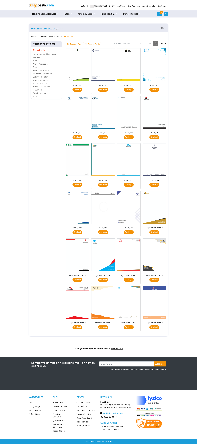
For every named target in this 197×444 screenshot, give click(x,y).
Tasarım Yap (74, 44)
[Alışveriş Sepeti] (159, 14)
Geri (162, 28)
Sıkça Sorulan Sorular (86, 411)
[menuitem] (45, 13)
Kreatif (35, 61)
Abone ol (159, 364)
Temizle (163, 43)
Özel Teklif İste (83, 422)
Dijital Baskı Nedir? (84, 418)
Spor (35, 67)
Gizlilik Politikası (59, 411)
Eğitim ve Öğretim (40, 77)
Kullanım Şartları (60, 407)
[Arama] (155, 43)
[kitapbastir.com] (41, 5)
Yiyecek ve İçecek (41, 80)
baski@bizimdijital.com (112, 413)
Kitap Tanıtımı (35, 411)
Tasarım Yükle (92, 44)
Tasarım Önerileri (84, 414)
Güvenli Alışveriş (83, 403)
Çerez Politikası (59, 421)
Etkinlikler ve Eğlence (42, 87)
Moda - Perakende (41, 70)
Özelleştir (77, 89)
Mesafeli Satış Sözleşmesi (58, 426)
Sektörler (36, 57)
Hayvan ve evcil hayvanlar (44, 54)
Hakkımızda (58, 403)
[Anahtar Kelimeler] (123, 43)
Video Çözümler (83, 426)
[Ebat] (143, 43)
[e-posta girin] (126, 364)
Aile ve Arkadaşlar (40, 64)
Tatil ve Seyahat (40, 83)
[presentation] (147, 378)
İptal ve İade (82, 407)
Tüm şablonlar (39, 50)
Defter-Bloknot (35, 414)
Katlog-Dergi (34, 407)
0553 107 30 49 (110, 417)
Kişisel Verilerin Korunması (59, 416)
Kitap (31, 403)
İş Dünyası (37, 90)
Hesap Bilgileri (59, 431)
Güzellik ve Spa (39, 93)
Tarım (35, 96)
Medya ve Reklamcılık (42, 74)
